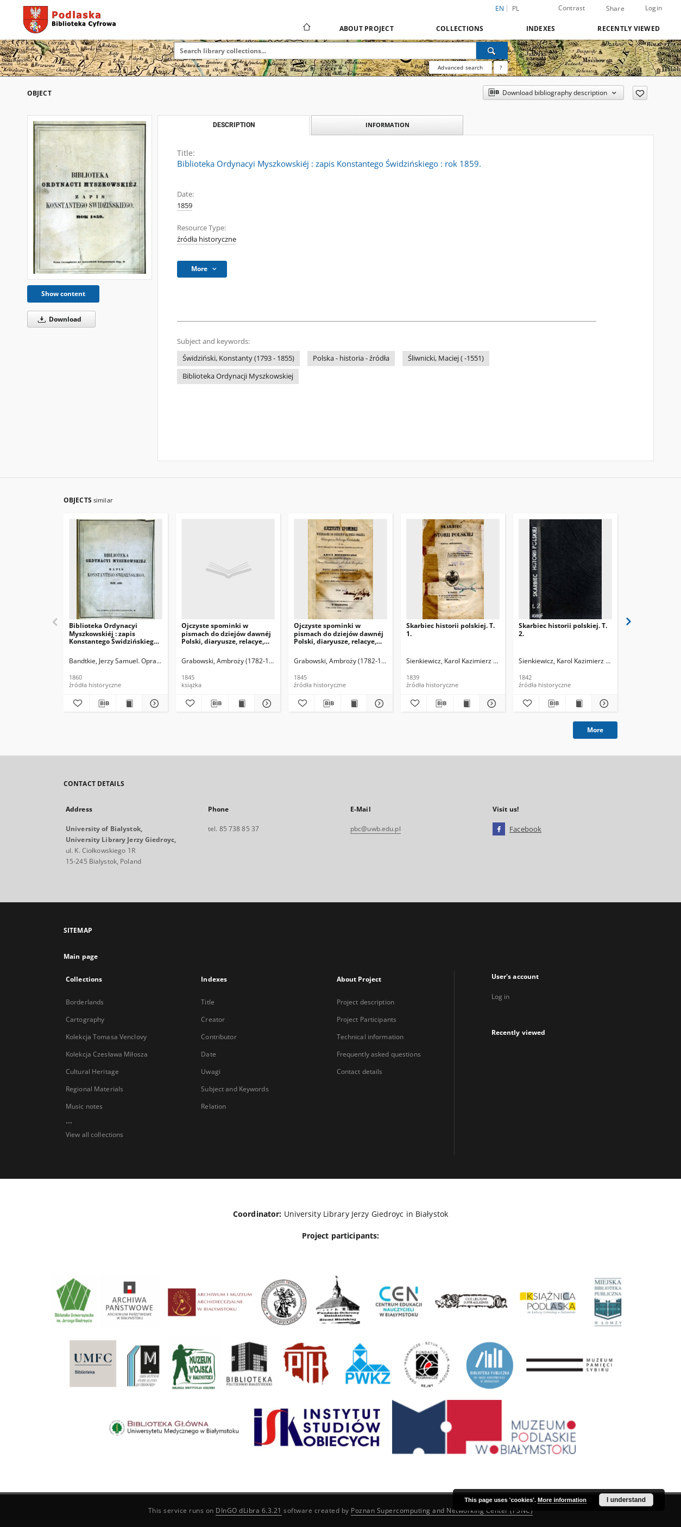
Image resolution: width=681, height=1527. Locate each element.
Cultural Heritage (92, 1071)
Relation (213, 1106)
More (595, 729)
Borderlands (85, 1002)
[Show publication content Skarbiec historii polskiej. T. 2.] (578, 703)
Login (653, 7)
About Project (366, 28)
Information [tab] (387, 125)
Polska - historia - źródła (351, 358)
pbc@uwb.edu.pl (375, 828)
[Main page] (306, 28)
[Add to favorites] (640, 93)
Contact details (360, 1071)
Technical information (370, 1036)
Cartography (85, 1019)
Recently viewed (628, 28)
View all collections (94, 1134)
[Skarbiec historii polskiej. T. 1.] (453, 569)
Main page (81, 956)
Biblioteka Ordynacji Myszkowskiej (237, 376)
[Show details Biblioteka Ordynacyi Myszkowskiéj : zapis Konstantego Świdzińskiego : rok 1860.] (153, 703)
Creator (213, 1019)
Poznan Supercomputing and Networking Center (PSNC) (442, 1510)
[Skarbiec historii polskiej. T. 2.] (565, 569)
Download (57, 319)
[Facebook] (499, 829)
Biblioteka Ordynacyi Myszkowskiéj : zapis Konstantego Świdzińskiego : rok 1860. (115, 633)
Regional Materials (94, 1089)
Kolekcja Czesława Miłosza (107, 1054)
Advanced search (460, 67)
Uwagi (210, 1071)
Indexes (541, 28)
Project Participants (366, 1019)
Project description (365, 1002)
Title (208, 1002)
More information (562, 1500)
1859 (184, 205)
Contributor (218, 1036)
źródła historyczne (206, 239)
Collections (460, 28)
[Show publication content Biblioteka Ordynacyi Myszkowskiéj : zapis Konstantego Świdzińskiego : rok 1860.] (129, 703)
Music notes (84, 1106)
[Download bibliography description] (102, 703)
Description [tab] (234, 125)
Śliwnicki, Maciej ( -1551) (446, 358)
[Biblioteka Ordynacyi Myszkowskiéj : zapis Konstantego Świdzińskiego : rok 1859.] (89, 197)
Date (208, 1054)
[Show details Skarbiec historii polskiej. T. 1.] (490, 703)
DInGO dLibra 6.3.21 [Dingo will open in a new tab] (249, 1510)
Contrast (571, 7)
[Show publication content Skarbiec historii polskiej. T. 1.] (466, 703)
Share (615, 8)
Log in (500, 996)
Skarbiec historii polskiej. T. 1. (450, 629)
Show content (63, 293)
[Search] (492, 50)
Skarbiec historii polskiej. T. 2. (563, 629)
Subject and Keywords (234, 1089)
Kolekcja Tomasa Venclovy (106, 1036)
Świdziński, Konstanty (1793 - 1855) (238, 358)
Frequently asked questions (379, 1054)
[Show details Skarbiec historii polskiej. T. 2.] (603, 703)
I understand (626, 1500)
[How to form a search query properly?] (501, 67)
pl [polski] (516, 8)
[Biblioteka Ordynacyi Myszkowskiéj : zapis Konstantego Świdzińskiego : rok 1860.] (116, 569)
